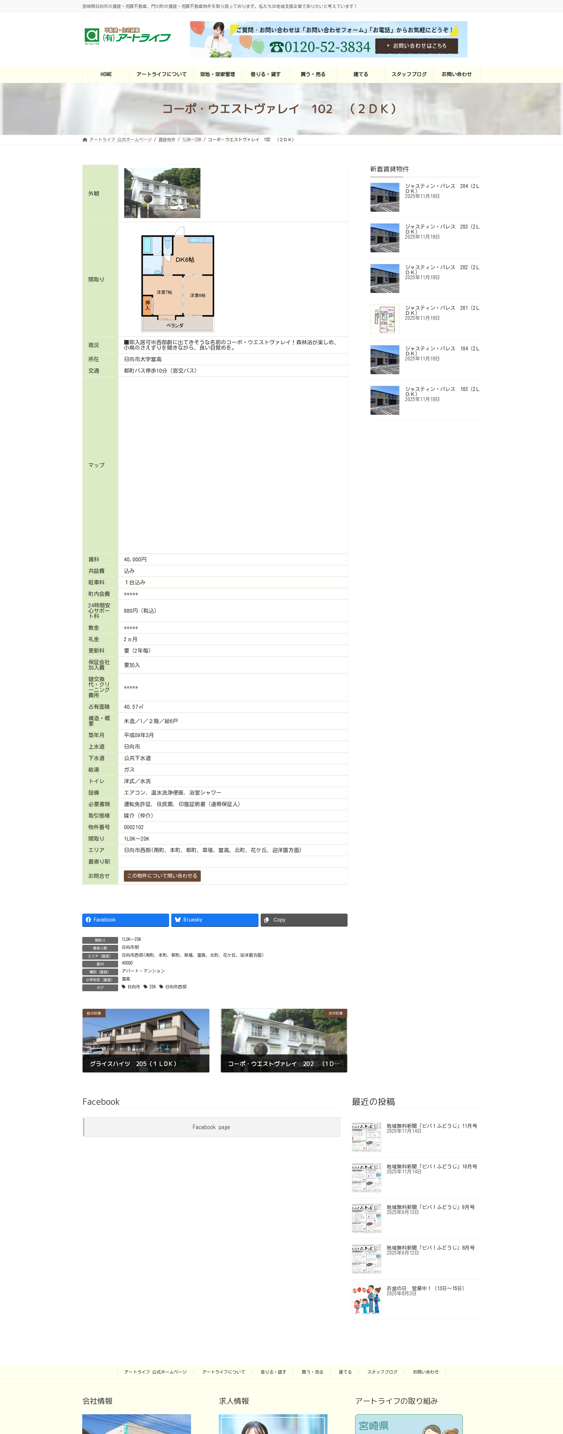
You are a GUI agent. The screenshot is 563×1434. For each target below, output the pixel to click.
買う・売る (313, 1372)
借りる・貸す (274, 1372)
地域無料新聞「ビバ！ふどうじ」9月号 (431, 1207)
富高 (126, 978)
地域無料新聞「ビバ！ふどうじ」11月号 (432, 1126)
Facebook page (211, 1127)
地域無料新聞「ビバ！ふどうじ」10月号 (432, 1166)
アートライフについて (223, 1372)
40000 (127, 963)
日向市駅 (130, 947)
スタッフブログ (382, 1372)
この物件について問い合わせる (162, 875)
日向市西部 (176, 986)
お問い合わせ (426, 1372)
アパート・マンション (143, 971)
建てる (345, 1372)
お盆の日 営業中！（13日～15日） (427, 1288)
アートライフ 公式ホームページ (155, 1372)
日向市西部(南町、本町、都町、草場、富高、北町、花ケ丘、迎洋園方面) (193, 955)
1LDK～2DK (131, 939)
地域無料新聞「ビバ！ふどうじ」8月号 (431, 1247)
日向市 (133, 986)
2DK (152, 986)
